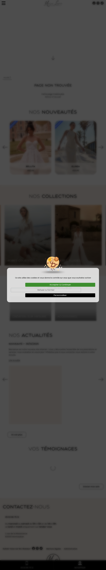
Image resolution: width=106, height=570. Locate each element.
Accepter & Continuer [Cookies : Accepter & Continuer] (60, 284)
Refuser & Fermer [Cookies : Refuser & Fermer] (45, 290)
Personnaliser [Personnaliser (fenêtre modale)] (60, 295)
